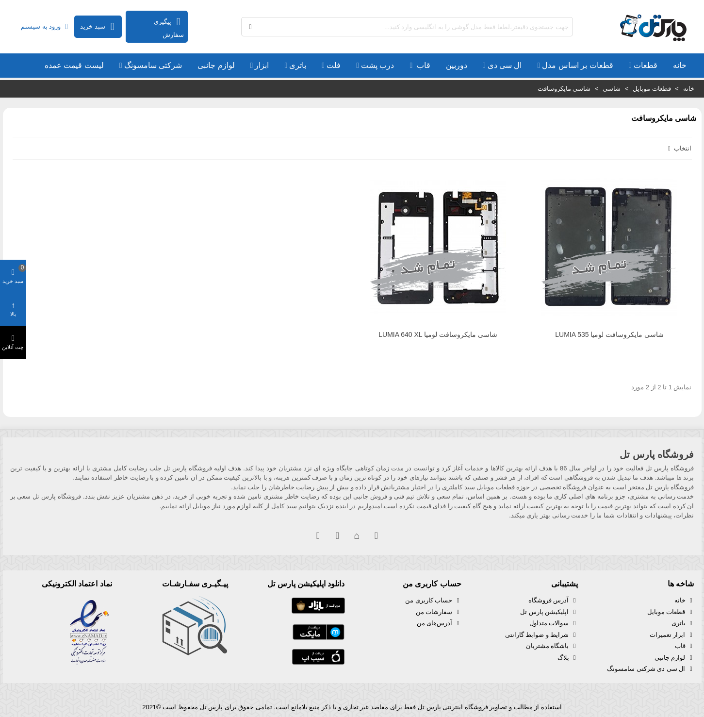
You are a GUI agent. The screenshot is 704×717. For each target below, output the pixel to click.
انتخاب (679, 148)
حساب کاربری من (433, 600)
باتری (297, 65)
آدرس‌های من (439, 623)
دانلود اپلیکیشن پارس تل (305, 584)
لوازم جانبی (215, 65)
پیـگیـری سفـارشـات (195, 584)
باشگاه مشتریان (552, 646)
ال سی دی (505, 65)
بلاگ (567, 658)
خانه (680, 65)
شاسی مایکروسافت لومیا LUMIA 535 (609, 334)
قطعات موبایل (670, 612)
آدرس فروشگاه (553, 600)
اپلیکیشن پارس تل (548, 612)
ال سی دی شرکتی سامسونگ (650, 669)
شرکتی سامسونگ (153, 65)
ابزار (262, 65)
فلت (334, 65)
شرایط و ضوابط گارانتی (541, 635)
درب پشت (377, 65)
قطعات (645, 65)
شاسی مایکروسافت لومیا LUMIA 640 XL (437, 334)
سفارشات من (438, 612)
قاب (422, 65)
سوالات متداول (553, 623)
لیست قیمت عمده (74, 65)
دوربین (456, 65)
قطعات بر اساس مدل (577, 65)
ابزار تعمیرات (672, 635)
